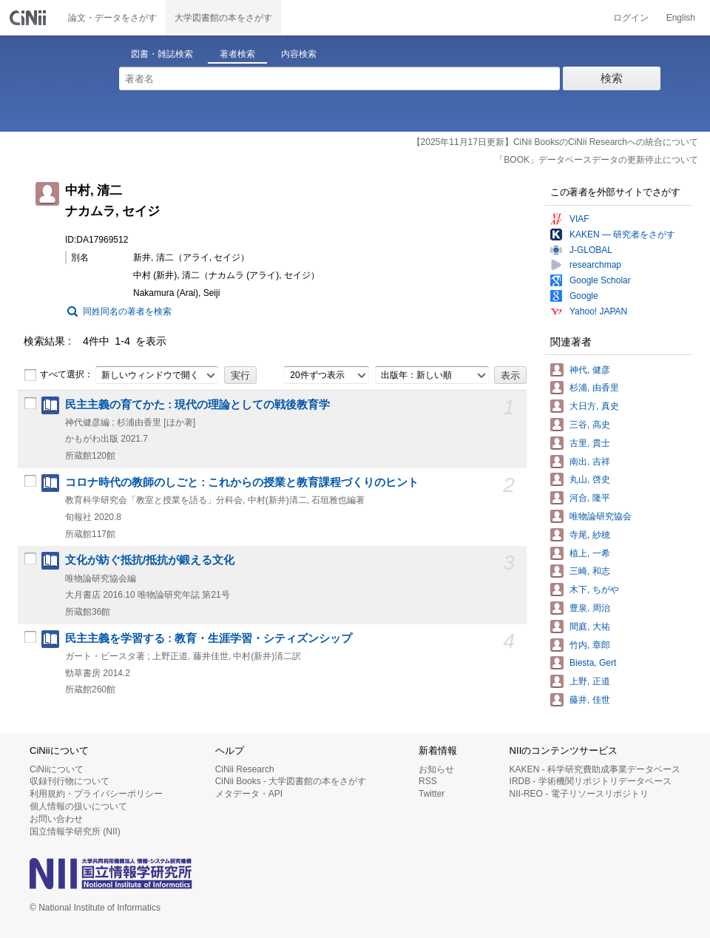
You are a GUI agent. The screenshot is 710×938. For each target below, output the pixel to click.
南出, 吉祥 (589, 461)
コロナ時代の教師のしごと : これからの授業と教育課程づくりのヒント (242, 482)
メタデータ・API (249, 794)
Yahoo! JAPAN (598, 311)
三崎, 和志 (589, 571)
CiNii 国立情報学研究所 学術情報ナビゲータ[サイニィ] (29, 18)
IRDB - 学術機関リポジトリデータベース (591, 781)
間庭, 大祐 (589, 626)
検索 (612, 78)
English (680, 18)
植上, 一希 (589, 553)
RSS (428, 781)
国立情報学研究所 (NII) (75, 831)
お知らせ (436, 769)
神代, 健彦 (589, 370)
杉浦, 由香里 (594, 387)
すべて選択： (58, 375)
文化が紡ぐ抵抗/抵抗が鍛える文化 (149, 560)
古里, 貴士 (589, 443)
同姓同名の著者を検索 (127, 311)
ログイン (631, 18)
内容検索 (299, 54)
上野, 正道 (589, 681)
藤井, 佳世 (589, 700)
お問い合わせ (56, 819)
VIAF (579, 219)
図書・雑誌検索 (162, 54)
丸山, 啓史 (589, 479)
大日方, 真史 (594, 406)
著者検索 (237, 54)
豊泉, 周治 (589, 608)
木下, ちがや (594, 589)
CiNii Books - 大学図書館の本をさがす (291, 781)
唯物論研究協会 (600, 516)
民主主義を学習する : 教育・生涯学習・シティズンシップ (208, 638)
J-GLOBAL (590, 250)
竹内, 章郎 (589, 645)
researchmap (595, 265)
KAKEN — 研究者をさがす (622, 234)
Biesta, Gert (592, 663)
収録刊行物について (69, 781)
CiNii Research (244, 769)
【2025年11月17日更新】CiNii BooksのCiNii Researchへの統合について (555, 142)
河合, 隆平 (589, 498)
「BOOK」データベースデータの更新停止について (596, 160)
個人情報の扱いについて (78, 806)
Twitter (431, 794)
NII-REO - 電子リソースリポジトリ (579, 794)
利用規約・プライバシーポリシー (96, 794)
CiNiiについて (57, 769)
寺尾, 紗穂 (589, 535)
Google (583, 296)
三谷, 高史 (589, 424)
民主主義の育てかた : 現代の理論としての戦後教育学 (197, 405)
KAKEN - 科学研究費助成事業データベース (595, 769)
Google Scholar (600, 280)
